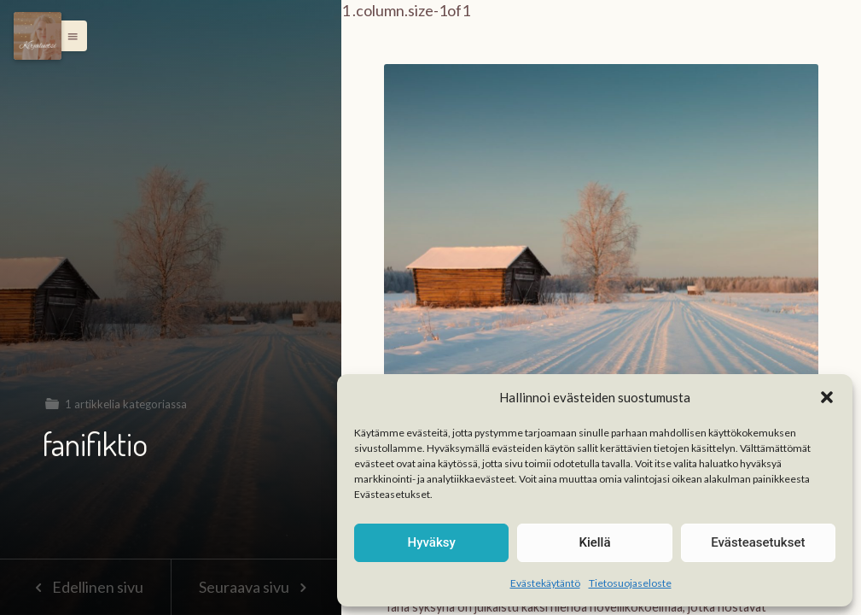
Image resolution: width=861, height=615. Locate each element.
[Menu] (37, 36)
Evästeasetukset (758, 542)
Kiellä (594, 542)
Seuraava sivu (256, 586)
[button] (826, 397)
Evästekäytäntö (545, 583)
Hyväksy (432, 542)
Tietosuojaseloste (630, 583)
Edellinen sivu (85, 586)
